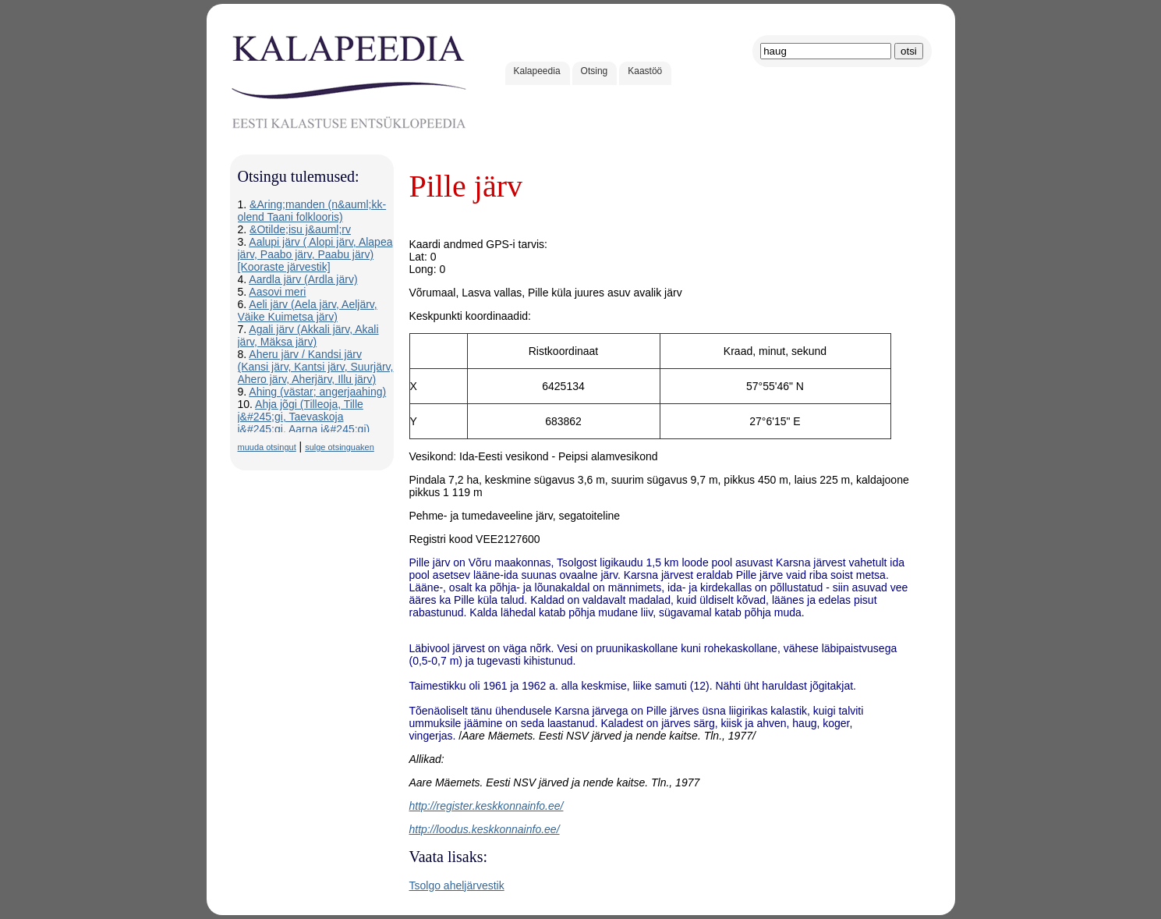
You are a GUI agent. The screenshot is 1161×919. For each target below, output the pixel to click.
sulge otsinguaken (339, 447)
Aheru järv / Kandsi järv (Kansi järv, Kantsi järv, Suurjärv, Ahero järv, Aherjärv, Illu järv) (316, 366)
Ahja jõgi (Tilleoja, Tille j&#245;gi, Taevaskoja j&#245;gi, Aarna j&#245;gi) (304, 416)
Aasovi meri (277, 292)
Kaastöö (645, 71)
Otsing (594, 71)
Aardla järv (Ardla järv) (303, 279)
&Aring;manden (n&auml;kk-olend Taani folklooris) (312, 210)
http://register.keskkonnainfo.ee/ (486, 806)
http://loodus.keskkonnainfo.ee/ (484, 829)
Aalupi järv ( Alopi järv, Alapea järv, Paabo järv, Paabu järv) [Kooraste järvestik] (315, 254)
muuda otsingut (267, 447)
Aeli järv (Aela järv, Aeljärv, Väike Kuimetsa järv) (307, 310)
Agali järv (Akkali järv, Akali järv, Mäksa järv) (308, 335)
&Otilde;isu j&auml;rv (300, 229)
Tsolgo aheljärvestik (456, 885)
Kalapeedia (537, 71)
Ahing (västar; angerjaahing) (317, 391)
